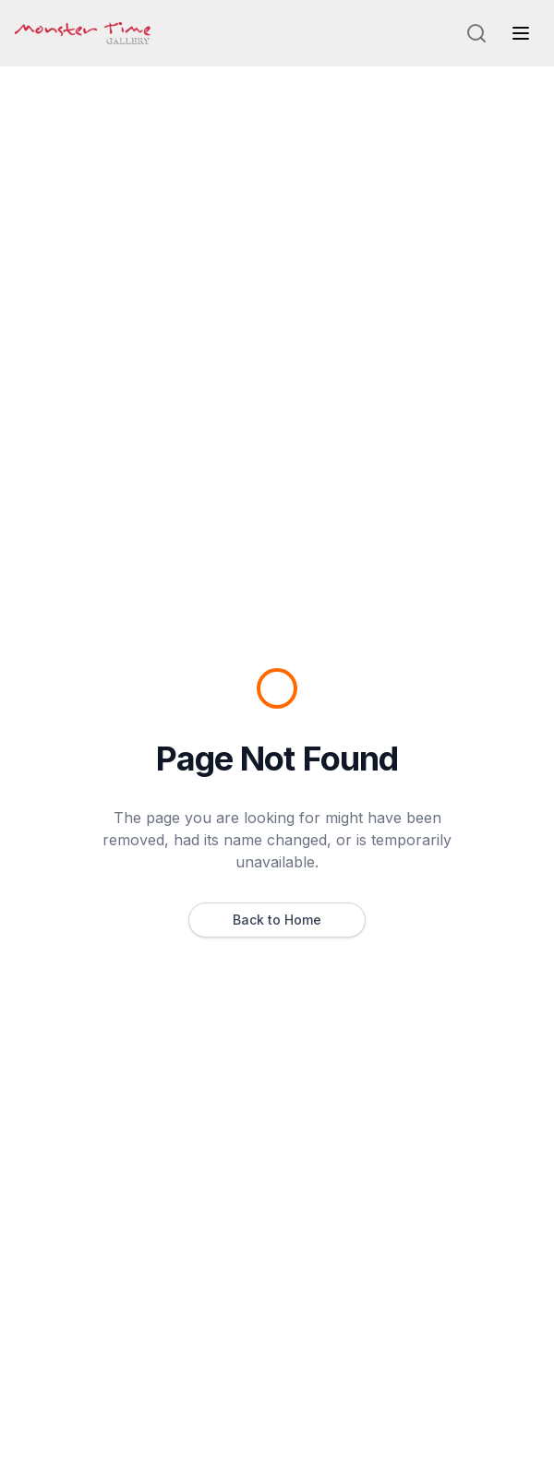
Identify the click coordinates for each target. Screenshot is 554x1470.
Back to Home (277, 919)
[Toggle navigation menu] (520, 33)
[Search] (476, 33)
